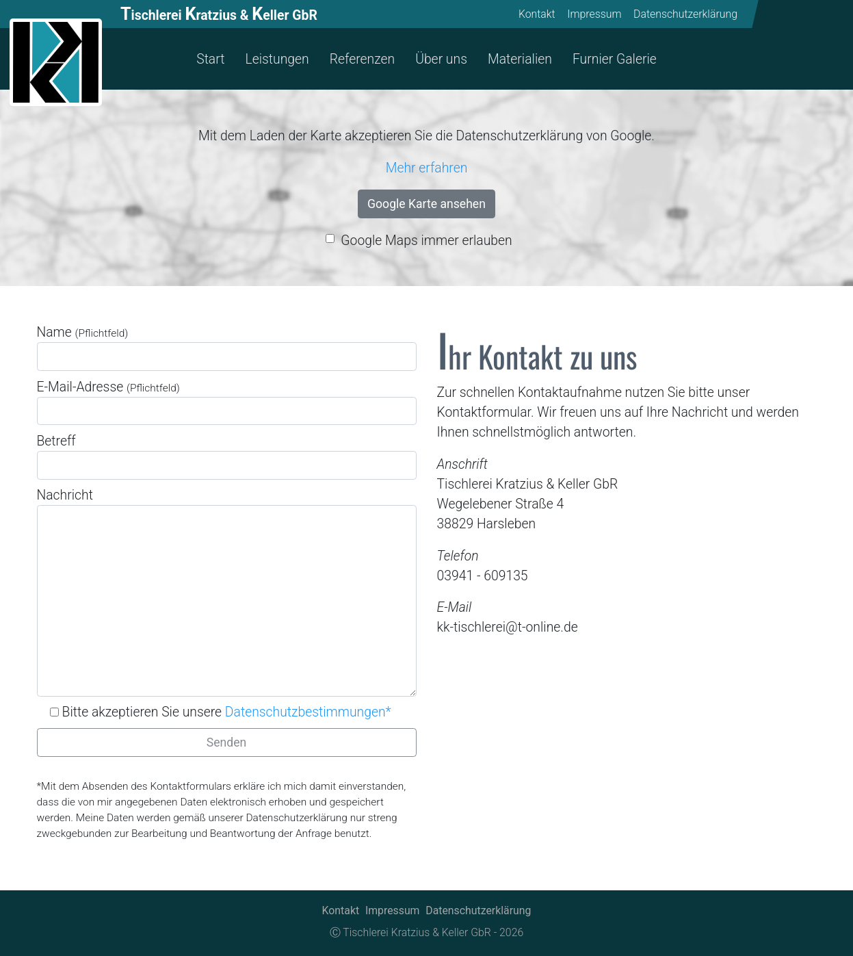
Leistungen (277, 59)
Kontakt (537, 14)
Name (227, 347)
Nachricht (227, 591)
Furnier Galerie (615, 59)
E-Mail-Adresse (227, 402)
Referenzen (362, 59)
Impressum (595, 14)
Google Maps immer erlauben (426, 240)
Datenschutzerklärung (685, 14)
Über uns (441, 59)
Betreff (227, 456)
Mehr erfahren (427, 168)
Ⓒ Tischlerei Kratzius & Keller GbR (410, 932)
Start (210, 59)
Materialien (520, 59)
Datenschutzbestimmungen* (308, 712)
